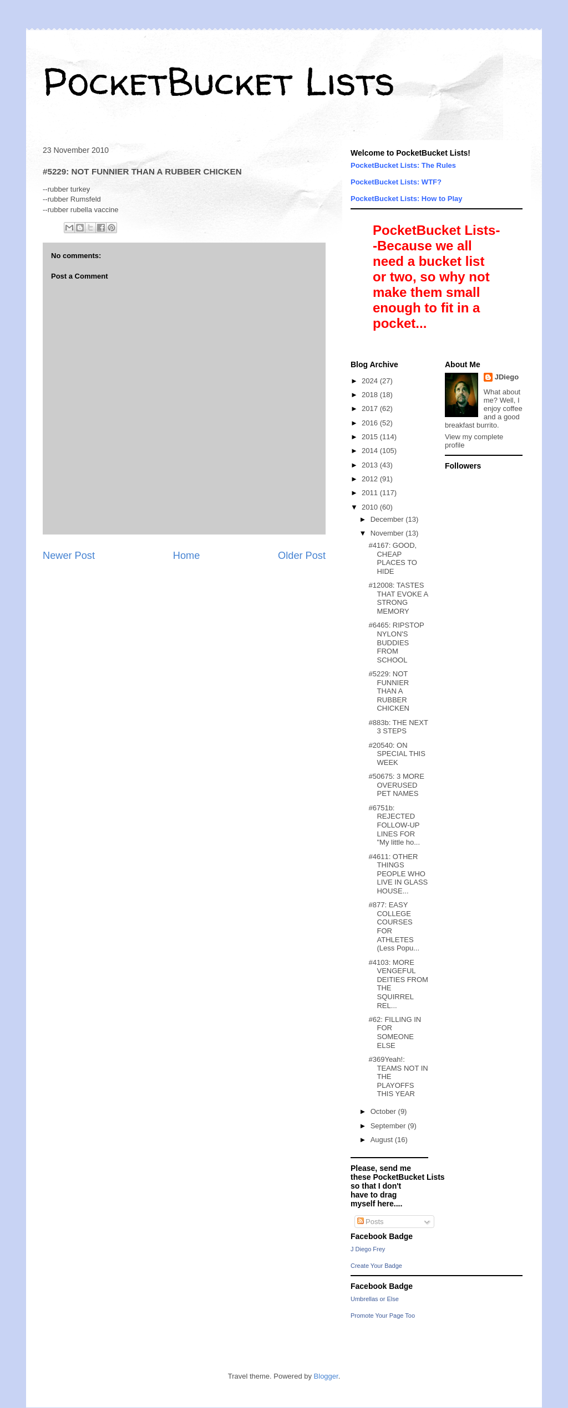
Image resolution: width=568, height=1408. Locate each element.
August (383, 1139)
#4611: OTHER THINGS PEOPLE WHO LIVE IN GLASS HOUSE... (398, 873)
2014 (371, 450)
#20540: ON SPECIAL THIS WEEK (396, 754)
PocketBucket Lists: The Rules (403, 165)
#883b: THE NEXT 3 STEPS (398, 727)
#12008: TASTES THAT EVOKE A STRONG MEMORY (398, 598)
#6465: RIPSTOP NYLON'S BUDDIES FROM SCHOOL (396, 642)
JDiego (507, 377)
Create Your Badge (376, 1265)
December (388, 519)
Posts (370, 1221)
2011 (371, 493)
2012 (371, 479)
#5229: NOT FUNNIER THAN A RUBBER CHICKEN (388, 691)
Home (186, 555)
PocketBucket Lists (219, 80)
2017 (371, 408)
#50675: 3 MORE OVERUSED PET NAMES (396, 785)
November (388, 533)
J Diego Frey (368, 1249)
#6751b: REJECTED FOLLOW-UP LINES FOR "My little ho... (394, 825)
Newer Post (69, 555)
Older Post (302, 555)
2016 (371, 423)
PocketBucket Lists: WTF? (396, 182)
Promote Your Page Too (383, 1315)
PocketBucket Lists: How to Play (407, 198)
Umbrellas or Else (375, 1299)
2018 (371, 394)
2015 (371, 437)
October (384, 1111)
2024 (371, 381)
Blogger (326, 1376)
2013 (371, 465)
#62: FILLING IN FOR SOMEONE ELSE (394, 1032)
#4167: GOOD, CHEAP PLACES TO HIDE (392, 558)
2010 (371, 507)
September (389, 1126)
